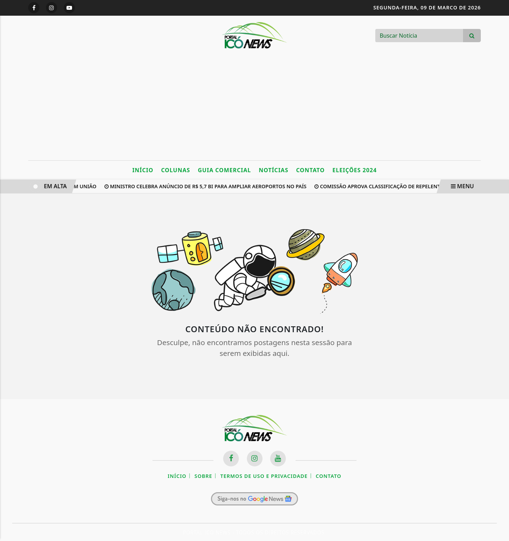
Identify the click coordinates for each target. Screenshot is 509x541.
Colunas (175, 170)
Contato (310, 170)
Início (143, 170)
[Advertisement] (254, 108)
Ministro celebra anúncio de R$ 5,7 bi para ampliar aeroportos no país (206, 186)
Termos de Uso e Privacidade (264, 476)
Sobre (203, 476)
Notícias (273, 170)
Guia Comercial (224, 170)
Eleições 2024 (354, 170)
